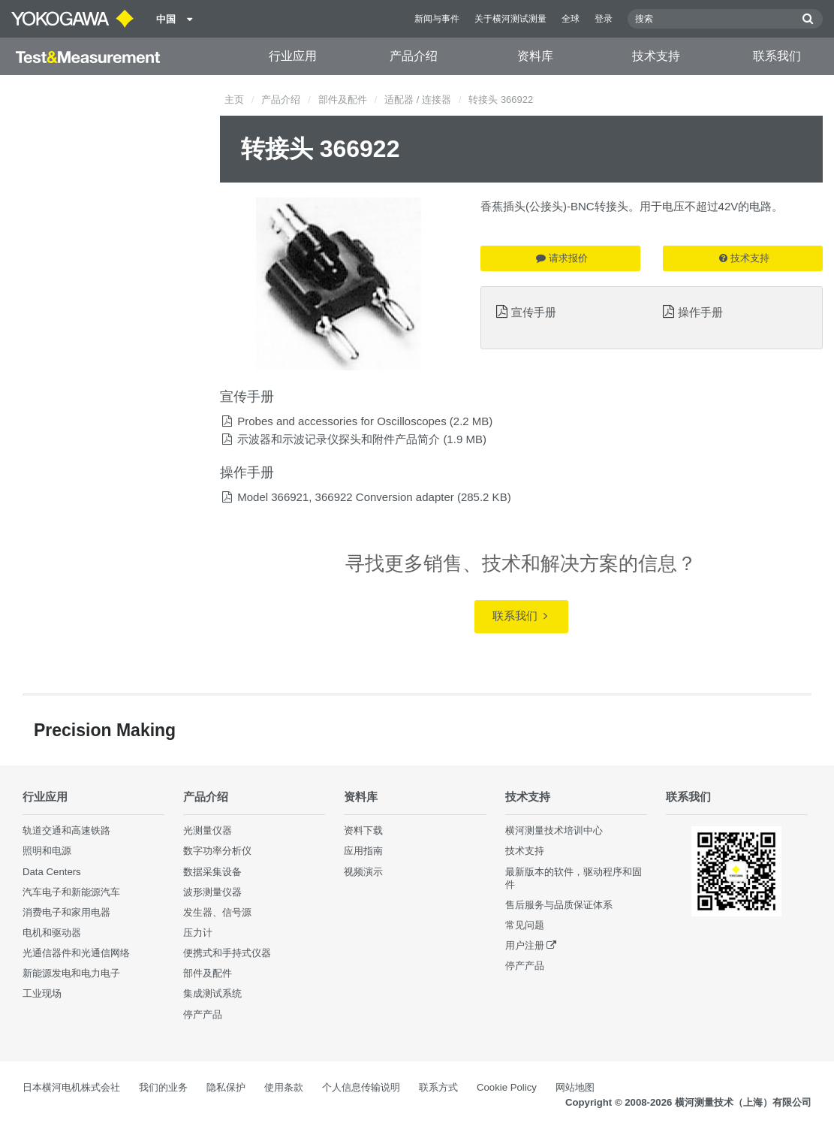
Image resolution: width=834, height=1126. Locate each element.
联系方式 (438, 1087)
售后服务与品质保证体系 (559, 904)
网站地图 (575, 1087)
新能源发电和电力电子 (71, 973)
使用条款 (283, 1087)
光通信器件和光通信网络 (76, 952)
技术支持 (656, 56)
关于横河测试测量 (510, 19)
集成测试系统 (212, 993)
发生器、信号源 (217, 912)
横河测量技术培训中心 (554, 830)
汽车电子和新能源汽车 (71, 892)
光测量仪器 (207, 830)
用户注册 (524, 945)
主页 (234, 99)
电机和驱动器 (52, 932)
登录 (604, 19)
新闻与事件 (436, 19)
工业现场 (42, 993)
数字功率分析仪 (217, 850)
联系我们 (777, 56)
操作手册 (700, 312)
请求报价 (562, 258)
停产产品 (202, 1014)
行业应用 (293, 56)
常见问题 (524, 925)
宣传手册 (533, 312)
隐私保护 (225, 1087)
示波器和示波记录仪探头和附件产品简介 (338, 439)
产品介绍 (414, 56)
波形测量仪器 (212, 892)
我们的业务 (163, 1087)
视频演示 (363, 871)
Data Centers (52, 871)
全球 (571, 19)
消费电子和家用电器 (66, 912)
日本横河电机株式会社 (71, 1087)
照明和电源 (47, 850)
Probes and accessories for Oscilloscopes (341, 421)
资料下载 (363, 830)
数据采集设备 (212, 871)
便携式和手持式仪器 (227, 952)
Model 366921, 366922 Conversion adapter (345, 497)
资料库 (535, 56)
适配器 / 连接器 (417, 99)
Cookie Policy (507, 1087)
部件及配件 (342, 99)
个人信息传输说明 (361, 1087)
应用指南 (363, 850)
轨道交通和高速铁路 (66, 830)
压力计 (197, 932)
